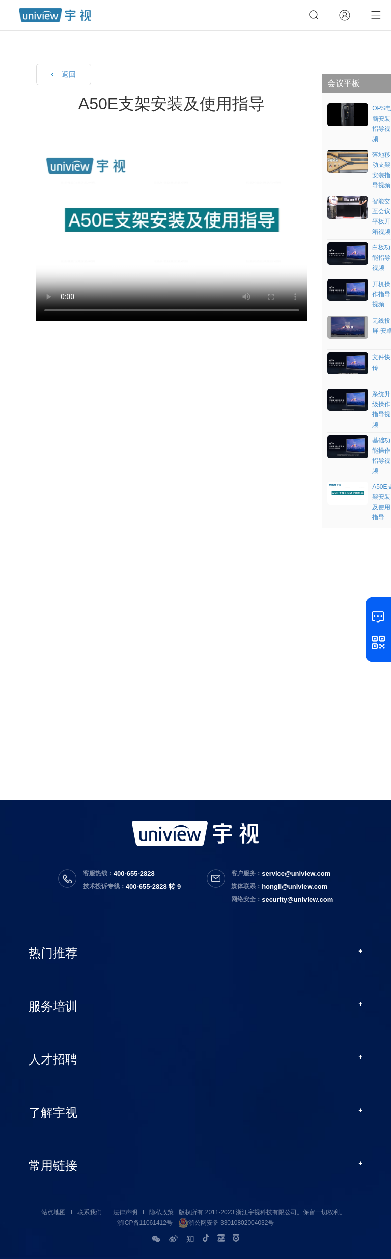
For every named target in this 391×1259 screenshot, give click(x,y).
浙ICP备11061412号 (145, 1222)
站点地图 (53, 1212)
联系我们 (89, 1212)
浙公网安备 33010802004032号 (226, 1223)
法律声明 (125, 1212)
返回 (69, 74)
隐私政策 (161, 1212)
